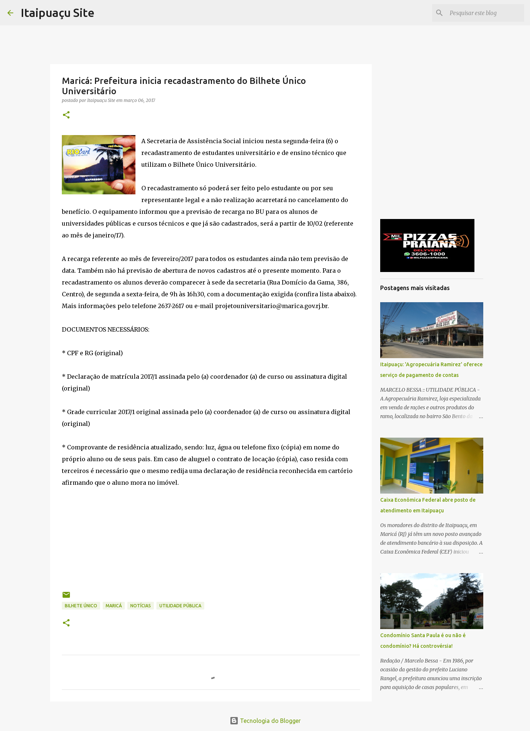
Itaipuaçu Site (58, 12)
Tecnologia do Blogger (265, 720)
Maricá (114, 605)
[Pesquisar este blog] (485, 13)
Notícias (140, 605)
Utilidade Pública (180, 605)
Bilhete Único (81, 605)
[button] (66, 115)
